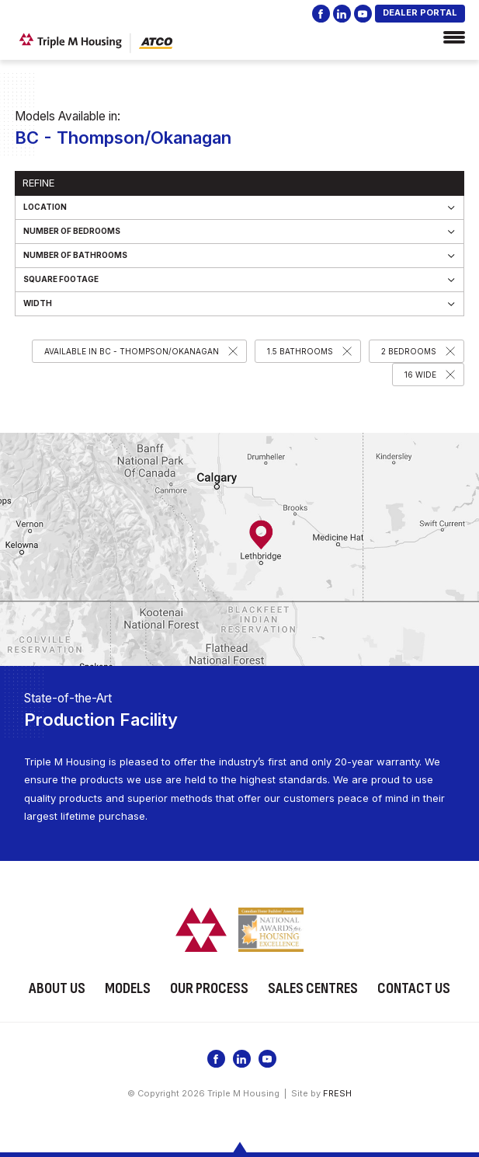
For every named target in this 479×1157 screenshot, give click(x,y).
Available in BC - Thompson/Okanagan (131, 351)
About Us (57, 987)
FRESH (337, 1091)
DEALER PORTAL (420, 12)
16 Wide (420, 374)
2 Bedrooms (408, 351)
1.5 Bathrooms (300, 351)
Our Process (209, 987)
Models (128, 987)
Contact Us (413, 987)
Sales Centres (313, 987)
